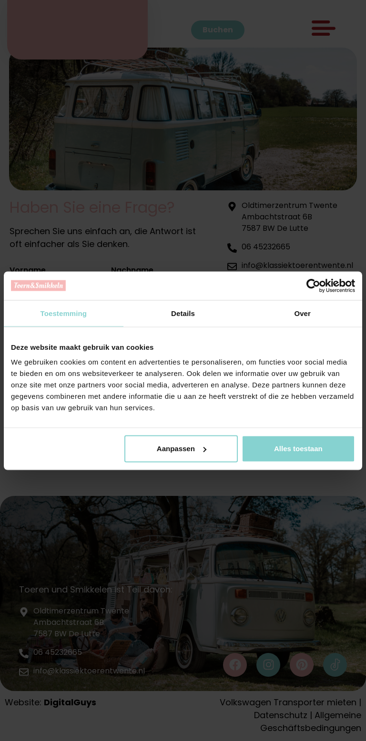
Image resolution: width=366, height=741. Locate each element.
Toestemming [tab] (64, 313)
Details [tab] (183, 313)
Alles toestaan (298, 449)
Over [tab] (302, 313)
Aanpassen (181, 449)
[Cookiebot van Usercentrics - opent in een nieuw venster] (313, 285)
